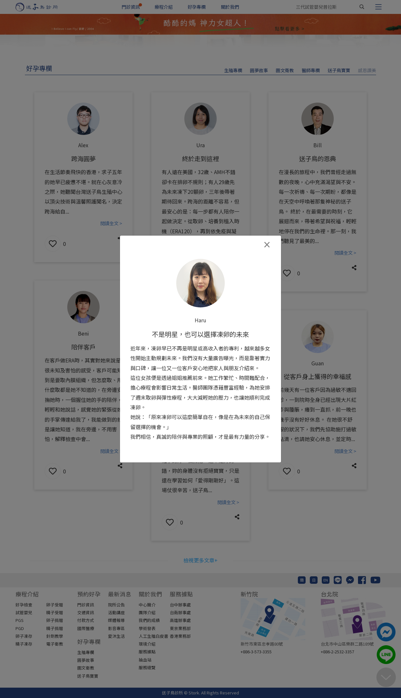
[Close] (267, 245)
